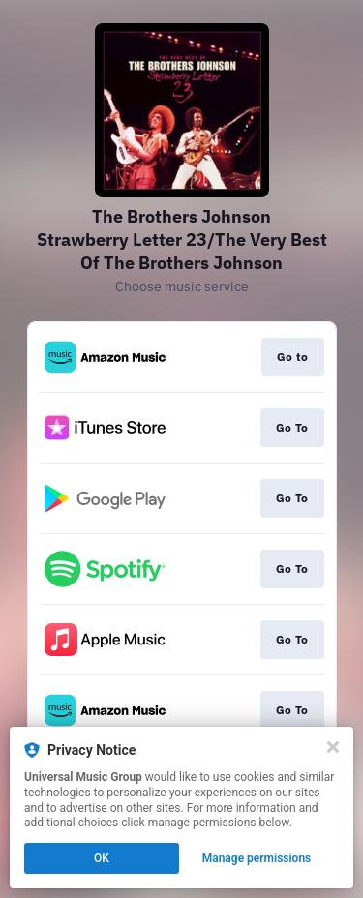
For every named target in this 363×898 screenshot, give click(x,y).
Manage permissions (257, 858)
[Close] (333, 747)
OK (101, 858)
